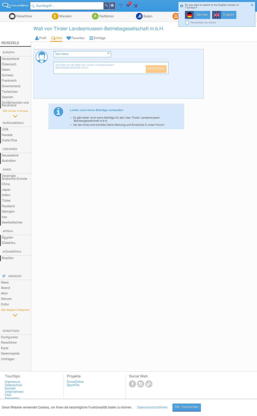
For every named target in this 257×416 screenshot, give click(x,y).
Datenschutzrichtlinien (152, 407)
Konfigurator (9, 337)
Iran (4, 217)
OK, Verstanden (187, 407)
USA (5, 129)
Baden (147, 16)
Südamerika (12, 251)
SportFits (73, 385)
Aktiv (4, 293)
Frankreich (9, 80)
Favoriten (78, 38)
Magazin (14, 276)
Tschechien (10, 91)
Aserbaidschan (12, 222)
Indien (6, 195)
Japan (6, 189)
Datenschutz (13, 385)
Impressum (12, 382)
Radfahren (106, 16)
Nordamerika (13, 123)
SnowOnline (75, 382)
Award (5, 288)
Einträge (99, 38)
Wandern (65, 16)
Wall (59, 38)
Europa (8, 52)
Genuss (6, 298)
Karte (4, 348)
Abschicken (156, 68)
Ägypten (7, 237)
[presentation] (87, 88)
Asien (7, 169)
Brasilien (8, 258)
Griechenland (11, 86)
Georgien (8, 211)
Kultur (5, 304)
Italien (6, 69)
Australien (9, 160)
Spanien (7, 97)
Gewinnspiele (10, 353)
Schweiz (7, 75)
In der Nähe (115, 6)
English (228, 14)
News (5, 282)
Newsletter (12, 398)
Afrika (8, 231)
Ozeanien (10, 149)
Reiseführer (24, 16)
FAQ (8, 395)
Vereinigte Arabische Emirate (14, 178)
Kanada (7, 135)
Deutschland (10, 59)
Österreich (9, 64)
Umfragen (7, 359)
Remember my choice (203, 22)
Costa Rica (9, 140)
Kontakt (10, 388)
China (6, 184)
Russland (8, 206)
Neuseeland (10, 155)
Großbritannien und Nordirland (15, 104)
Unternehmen (14, 392)
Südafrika (8, 243)
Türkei (6, 200)
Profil (42, 38)
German (202, 14)
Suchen (109, 5)
